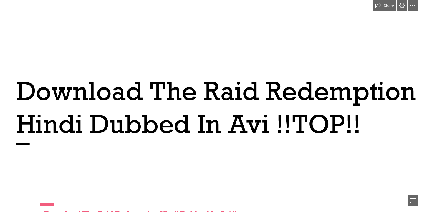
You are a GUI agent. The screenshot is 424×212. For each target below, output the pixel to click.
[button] (384, 5)
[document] (212, 106)
